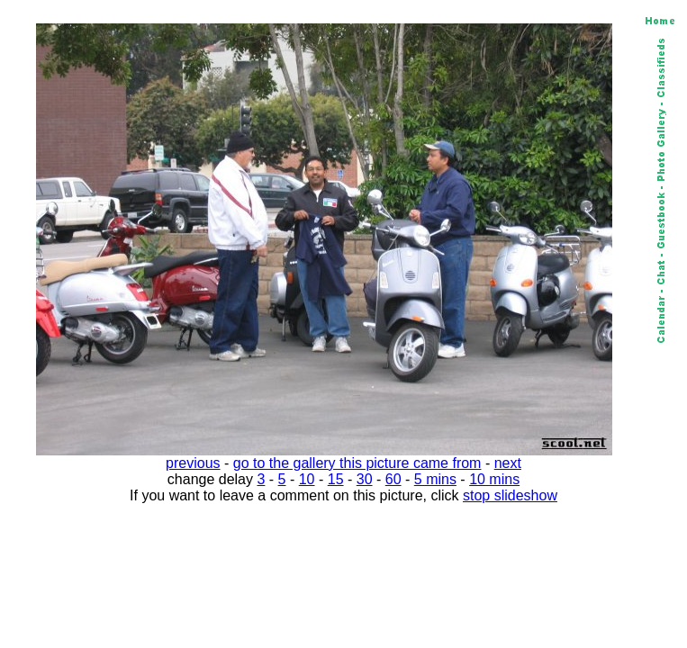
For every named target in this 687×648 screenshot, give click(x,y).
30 (365, 479)
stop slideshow (510, 495)
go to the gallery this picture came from (357, 463)
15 (336, 479)
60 (393, 479)
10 (307, 479)
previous (193, 463)
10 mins (494, 479)
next (507, 463)
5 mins (435, 479)
